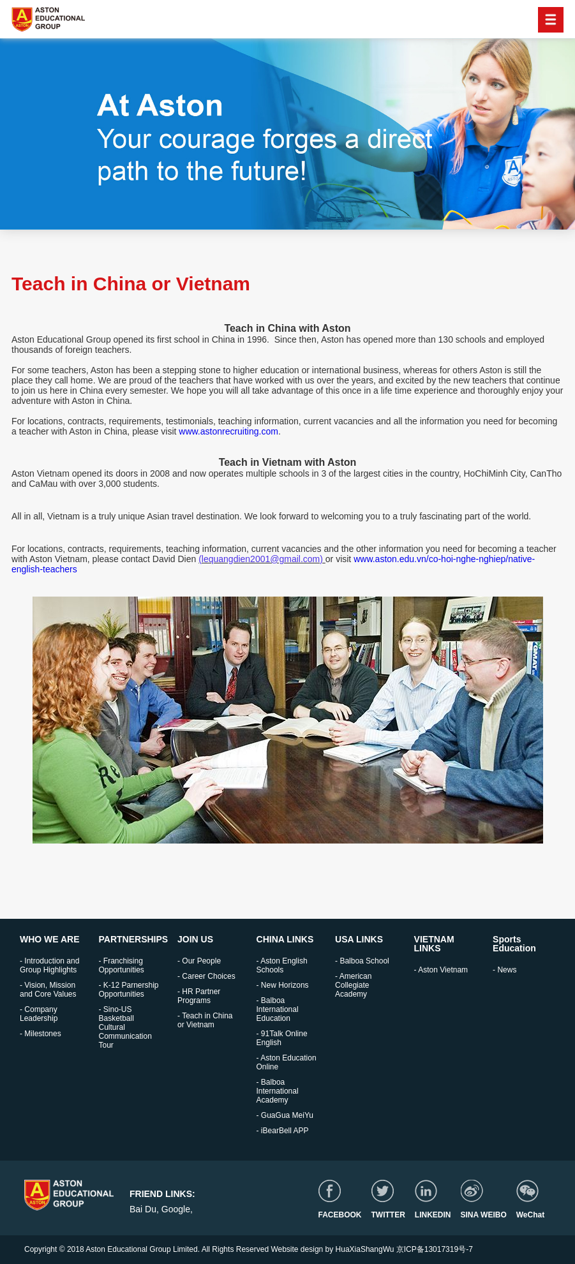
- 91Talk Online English (282, 1038)
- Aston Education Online (287, 1062)
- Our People (199, 960)
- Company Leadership (38, 1014)
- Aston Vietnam (441, 969)
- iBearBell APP (283, 1130)
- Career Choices (206, 976)
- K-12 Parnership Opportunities (129, 990)
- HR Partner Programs (198, 996)
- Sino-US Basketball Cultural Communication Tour (125, 1027)
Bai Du (143, 1209)
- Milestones (40, 1033)
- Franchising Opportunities (121, 965)
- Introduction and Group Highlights (49, 965)
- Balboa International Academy (278, 1091)
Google (175, 1209)
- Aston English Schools (282, 965)
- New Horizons (283, 985)
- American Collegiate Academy (353, 985)
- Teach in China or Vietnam (205, 1020)
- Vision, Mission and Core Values (48, 990)
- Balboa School (362, 960)
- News (504, 969)
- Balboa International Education (278, 1009)
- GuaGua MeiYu (285, 1115)
